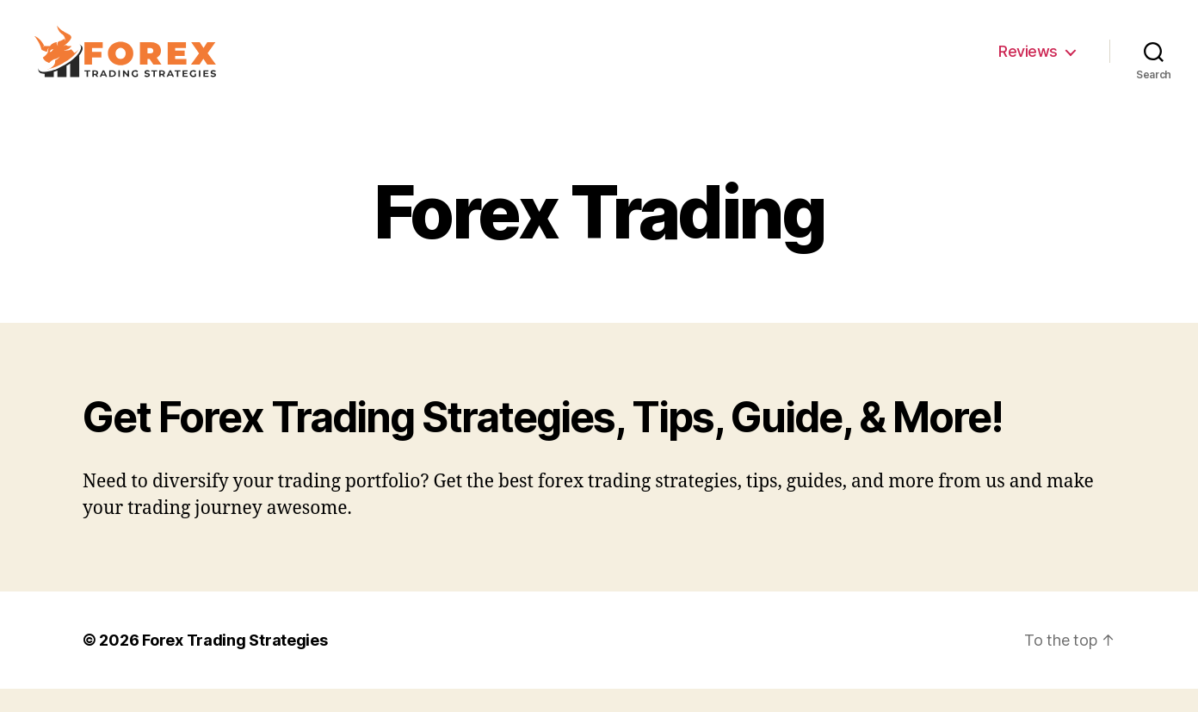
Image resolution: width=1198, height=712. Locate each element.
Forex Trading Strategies (235, 663)
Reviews (1028, 62)
